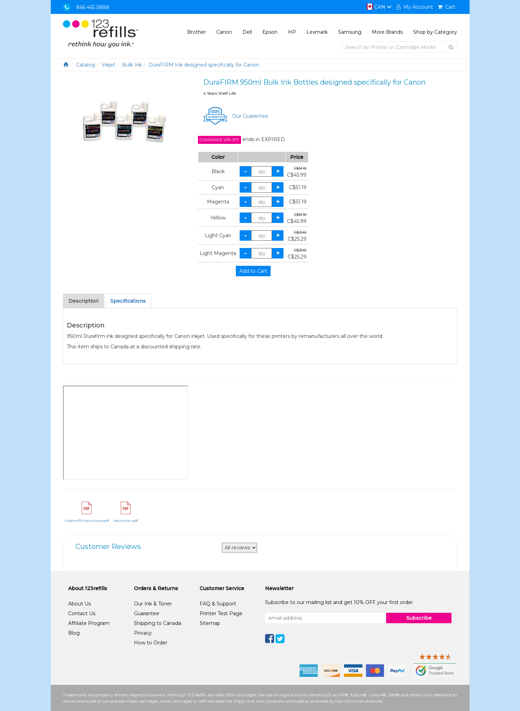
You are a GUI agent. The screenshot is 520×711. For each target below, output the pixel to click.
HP (292, 32)
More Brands (387, 32)
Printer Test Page (221, 613)
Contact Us (81, 613)
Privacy (143, 633)
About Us (79, 604)
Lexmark (317, 32)
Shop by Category (435, 32)
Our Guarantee (250, 116)
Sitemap (210, 623)
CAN (379, 7)
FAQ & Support (218, 604)
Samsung (349, 32)
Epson (270, 32)
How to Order (150, 643)
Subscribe (419, 618)
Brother (196, 32)
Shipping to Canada (157, 623)
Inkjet (108, 65)
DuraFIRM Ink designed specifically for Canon (204, 65)
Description (83, 301)
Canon (224, 32)
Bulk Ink (132, 65)
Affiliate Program (89, 623)
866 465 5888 (92, 7)
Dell (247, 32)
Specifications (128, 301)
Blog (74, 633)
